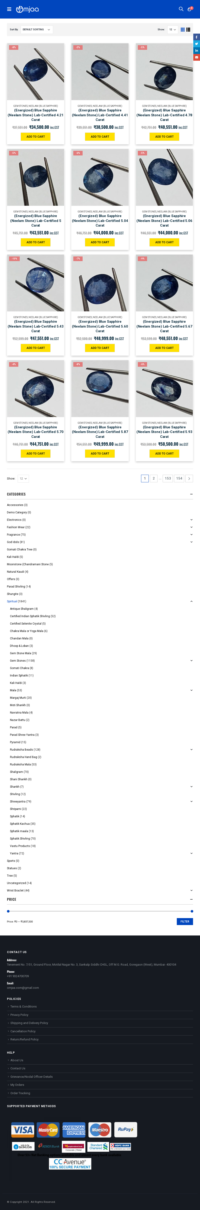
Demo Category (17, 512)
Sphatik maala (19, 831)
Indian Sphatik (19, 675)
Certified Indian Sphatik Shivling (30, 616)
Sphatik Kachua (20, 823)
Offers (11, 579)
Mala (13, 690)
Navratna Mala (19, 712)
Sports (11, 860)
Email (196, 57)
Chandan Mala (19, 638)
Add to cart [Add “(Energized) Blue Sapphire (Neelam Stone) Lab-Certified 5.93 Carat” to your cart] (164, 453)
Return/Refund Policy (24, 1039)
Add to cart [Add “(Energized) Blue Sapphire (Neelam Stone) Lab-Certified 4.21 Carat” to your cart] (35, 136)
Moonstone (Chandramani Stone (28, 564)
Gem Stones (20, 106)
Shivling (15, 794)
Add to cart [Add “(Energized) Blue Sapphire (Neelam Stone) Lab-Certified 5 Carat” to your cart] (35, 242)
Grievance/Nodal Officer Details (31, 1076)
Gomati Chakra (19, 668)
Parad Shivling (16, 586)
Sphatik (14, 816)
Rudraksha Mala (20, 764)
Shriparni (15, 809)
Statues (12, 868)
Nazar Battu (17, 720)
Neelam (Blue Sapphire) (43, 106)
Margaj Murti (18, 697)
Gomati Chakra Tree (19, 549)
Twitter (196, 43)
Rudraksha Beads (21, 749)
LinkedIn (196, 50)
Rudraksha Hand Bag (23, 757)
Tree (10, 875)
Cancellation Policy (22, 1031)
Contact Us (17, 1068)
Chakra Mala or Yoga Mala (26, 631)
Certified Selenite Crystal (26, 623)
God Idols (13, 542)
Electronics (14, 519)
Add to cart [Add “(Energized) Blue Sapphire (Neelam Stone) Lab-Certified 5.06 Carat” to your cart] (164, 242)
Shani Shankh (18, 779)
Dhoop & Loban (19, 646)
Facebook (196, 37)
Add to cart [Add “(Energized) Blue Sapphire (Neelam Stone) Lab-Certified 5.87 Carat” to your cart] (100, 453)
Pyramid (15, 742)
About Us (16, 1060)
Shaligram (16, 772)
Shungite (12, 594)
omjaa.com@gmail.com (23, 987)
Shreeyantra (18, 801)
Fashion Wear (16, 527)
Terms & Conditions (23, 1006)
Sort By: (14, 29)
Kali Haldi (13, 557)
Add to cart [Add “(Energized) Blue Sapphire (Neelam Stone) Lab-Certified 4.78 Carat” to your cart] (164, 136)
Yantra (14, 853)
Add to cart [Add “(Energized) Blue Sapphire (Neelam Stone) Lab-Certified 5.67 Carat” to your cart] (164, 348)
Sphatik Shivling (20, 838)
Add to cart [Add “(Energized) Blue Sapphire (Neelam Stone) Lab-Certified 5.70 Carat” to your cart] (35, 453)
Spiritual (12, 601)
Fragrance (13, 534)
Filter (185, 921)
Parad (13, 727)
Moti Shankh (18, 705)
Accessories (15, 505)
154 (179, 478)
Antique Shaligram (22, 608)
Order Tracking (20, 1093)
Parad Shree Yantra (22, 734)
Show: (161, 29)
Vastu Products (20, 846)
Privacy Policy (19, 1015)
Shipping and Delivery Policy (29, 1023)
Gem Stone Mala (20, 653)
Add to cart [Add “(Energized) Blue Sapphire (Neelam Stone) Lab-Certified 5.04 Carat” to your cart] (100, 242)
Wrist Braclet (15, 890)
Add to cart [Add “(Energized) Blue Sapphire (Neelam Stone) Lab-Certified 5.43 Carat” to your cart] (35, 348)
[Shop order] (37, 29)
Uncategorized (16, 883)
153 (168, 478)
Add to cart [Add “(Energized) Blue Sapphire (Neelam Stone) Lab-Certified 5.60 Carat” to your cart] (100, 348)
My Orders (17, 1085)
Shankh (14, 786)
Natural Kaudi (15, 571)
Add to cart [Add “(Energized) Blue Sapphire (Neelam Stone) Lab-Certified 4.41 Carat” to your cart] (100, 136)
